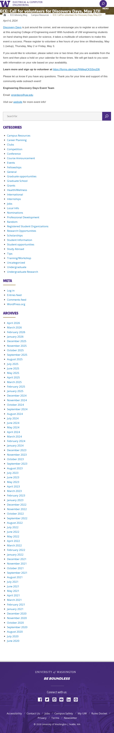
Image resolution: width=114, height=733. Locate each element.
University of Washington (5, 3)
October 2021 (15, 568)
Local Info (13, 208)
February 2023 (16, 495)
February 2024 (16, 441)
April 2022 (13, 541)
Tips (9, 253)
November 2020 (17, 618)
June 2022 (13, 531)
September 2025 (17, 354)
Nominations (15, 212)
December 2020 (16, 613)
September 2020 (17, 627)
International (15, 194)
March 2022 (14, 545)
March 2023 (14, 491)
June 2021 (13, 586)
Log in (10, 290)
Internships (14, 199)
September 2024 (17, 409)
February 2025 (16, 386)
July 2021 (13, 581)
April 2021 (13, 595)
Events (11, 162)
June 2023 (13, 477)
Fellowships (14, 167)
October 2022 (15, 513)
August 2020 (15, 631)
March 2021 (14, 600)
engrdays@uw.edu (22, 95)
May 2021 (13, 591)
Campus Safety (64, 713)
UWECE (29, 3)
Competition (14, 149)
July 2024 (13, 418)
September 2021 (17, 572)
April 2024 (13, 432)
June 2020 (13, 641)
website (17, 102)
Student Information (19, 240)
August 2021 (15, 577)
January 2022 (15, 554)
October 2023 (15, 459)
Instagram (55, 699)
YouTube (62, 699)
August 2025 (15, 359)
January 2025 (15, 391)
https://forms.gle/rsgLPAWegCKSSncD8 (76, 69)
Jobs (9, 203)
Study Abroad (15, 249)
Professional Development (23, 217)
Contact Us (33, 713)
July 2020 (13, 636)
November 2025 (17, 345)
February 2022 (16, 550)
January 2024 (15, 445)
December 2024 (16, 395)
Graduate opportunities (21, 176)
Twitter (48, 699)
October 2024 (15, 404)
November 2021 (17, 563)
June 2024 (13, 423)
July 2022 (13, 527)
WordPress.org (16, 304)
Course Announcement (21, 158)
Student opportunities (20, 244)
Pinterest (77, 699)
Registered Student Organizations (27, 226)
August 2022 (15, 523)
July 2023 (13, 473)
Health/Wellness (17, 190)
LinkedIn (69, 699)
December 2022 (16, 504)
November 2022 (17, 509)
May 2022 (13, 536)
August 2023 (15, 468)
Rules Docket (99, 713)
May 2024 (13, 427)
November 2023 (17, 454)
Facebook (41, 699)
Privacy (42, 718)
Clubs (10, 144)
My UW (82, 713)
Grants (11, 185)
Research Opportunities (21, 231)
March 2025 (14, 382)
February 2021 (16, 604)
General (12, 172)
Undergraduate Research (22, 271)
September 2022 (17, 518)
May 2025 (13, 373)
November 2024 (17, 400)
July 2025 (13, 364)
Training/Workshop (19, 258)
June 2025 (13, 368)
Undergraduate (16, 267)
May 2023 (13, 482)
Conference (14, 153)
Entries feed (14, 295)
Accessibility (14, 713)
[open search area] (103, 3)
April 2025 (13, 377)
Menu (105, 8)
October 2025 (15, 350)
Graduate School (17, 181)
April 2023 (13, 486)
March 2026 (14, 327)
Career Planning (17, 140)
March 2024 (14, 436)
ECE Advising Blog (18, 14)
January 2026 (15, 336)
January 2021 (15, 609)
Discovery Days (12, 27)
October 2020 (15, 622)
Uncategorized (16, 262)
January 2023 (15, 500)
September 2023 (17, 463)
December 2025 (16, 341)
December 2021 (16, 559)
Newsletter (70, 718)
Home (4, 15)
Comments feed (16, 299)
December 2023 (16, 450)
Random (12, 222)
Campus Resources (40, 14)
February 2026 (16, 332)
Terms (55, 718)
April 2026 (13, 323)
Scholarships (15, 235)
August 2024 (15, 414)
